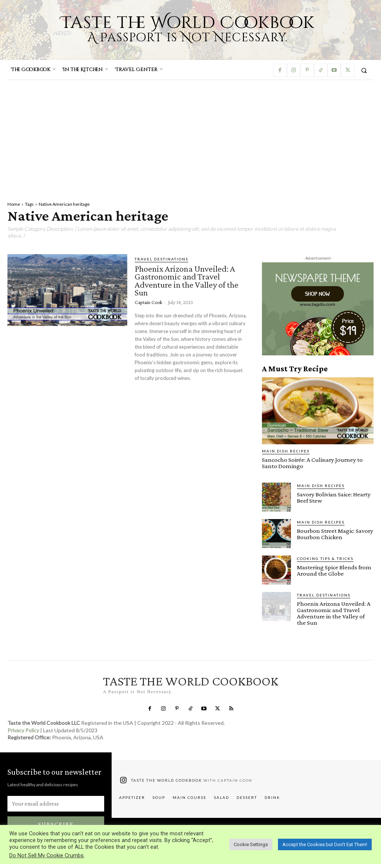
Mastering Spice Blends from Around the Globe (334, 570)
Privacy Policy (23, 730)
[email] (55, 804)
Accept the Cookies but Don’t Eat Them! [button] (324, 844)
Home (13, 204)
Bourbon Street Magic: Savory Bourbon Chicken (335, 534)
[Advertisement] (190, 136)
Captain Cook (148, 302)
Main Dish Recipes (286, 451)
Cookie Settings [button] (251, 844)
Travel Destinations (161, 259)
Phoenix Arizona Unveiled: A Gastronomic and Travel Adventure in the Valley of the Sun (186, 280)
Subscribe (56, 824)
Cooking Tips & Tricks (325, 558)
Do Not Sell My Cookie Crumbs (46, 855)
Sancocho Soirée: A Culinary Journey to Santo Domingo (312, 463)
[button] (364, 70)
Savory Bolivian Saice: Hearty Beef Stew (334, 497)
